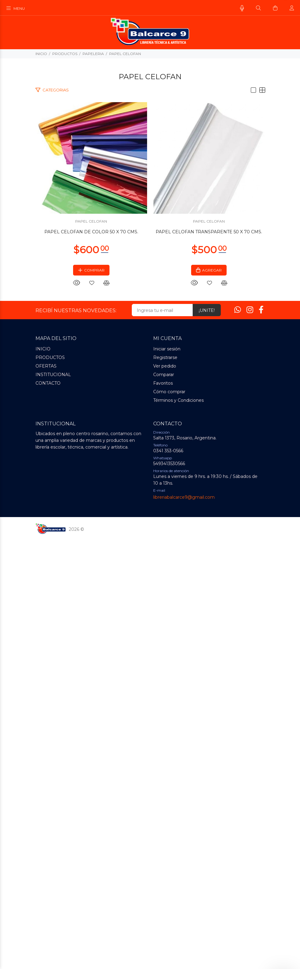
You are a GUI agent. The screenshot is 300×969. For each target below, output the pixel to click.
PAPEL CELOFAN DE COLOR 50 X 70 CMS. (150, 349)
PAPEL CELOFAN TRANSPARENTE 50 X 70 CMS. (150, 663)
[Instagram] (249, 741)
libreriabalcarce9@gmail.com (184, 928)
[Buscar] (258, 8)
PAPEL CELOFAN (125, 53)
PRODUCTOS (64, 53)
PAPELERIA (93, 53)
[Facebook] (261, 741)
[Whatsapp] (237, 741)
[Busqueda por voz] (242, 8)
